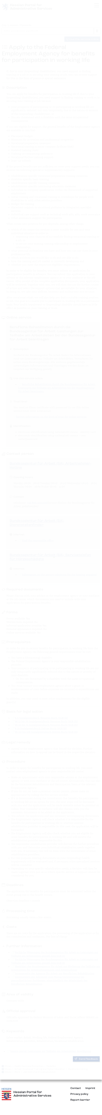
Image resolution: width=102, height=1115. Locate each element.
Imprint (90, 1088)
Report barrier (80, 1100)
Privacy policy (79, 1094)
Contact (75, 1088)
